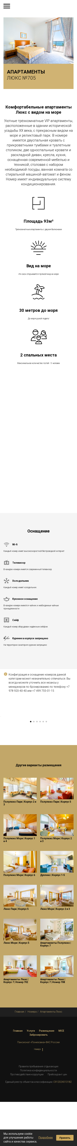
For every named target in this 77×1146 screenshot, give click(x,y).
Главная (19, 1055)
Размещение (46, 1075)
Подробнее (45, 1137)
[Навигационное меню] (6, 6)
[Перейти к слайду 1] (30, 765)
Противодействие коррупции (27, 1118)
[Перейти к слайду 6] (46, 765)
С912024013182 (62, 1126)
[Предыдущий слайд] (3, 738)
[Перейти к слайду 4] (40, 765)
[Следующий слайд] (74, 738)
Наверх (38, 1093)
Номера (32, 1055)
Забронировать (38, 1079)
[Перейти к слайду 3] (37, 765)
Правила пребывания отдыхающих (38, 1110)
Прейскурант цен (57, 1118)
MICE (61, 1075)
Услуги (31, 1075)
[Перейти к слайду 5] (43, 765)
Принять (64, 1137)
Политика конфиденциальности (38, 1114)
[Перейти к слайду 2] (34, 765)
